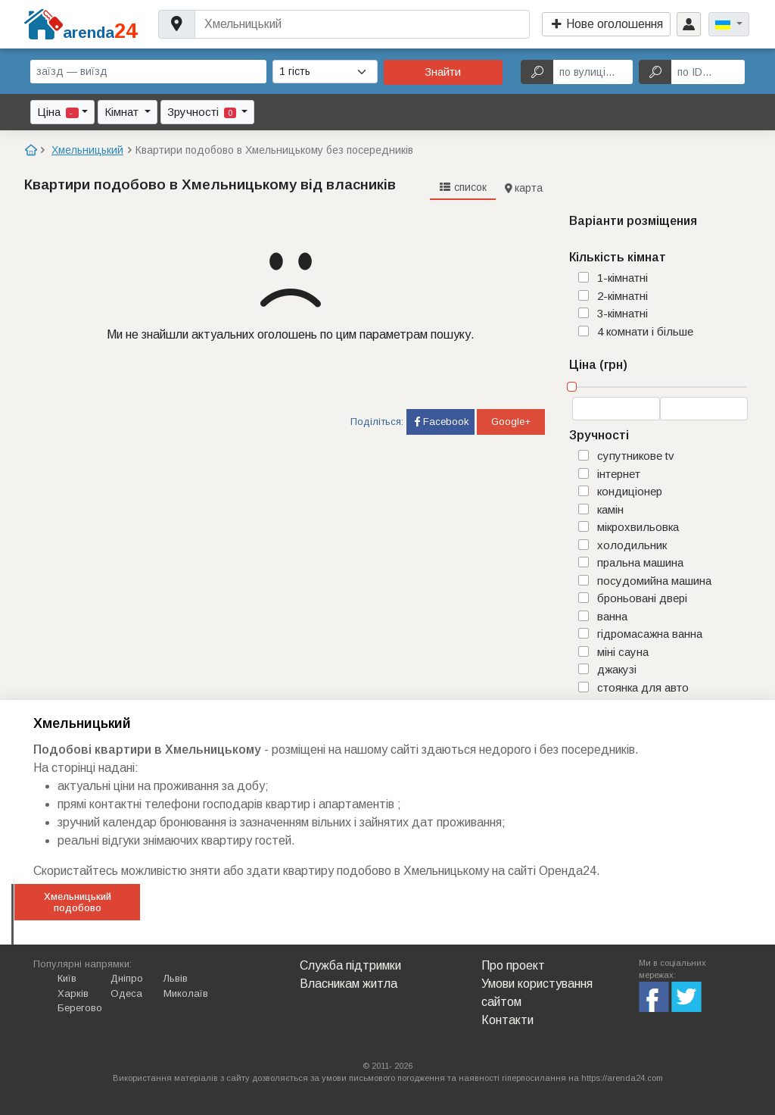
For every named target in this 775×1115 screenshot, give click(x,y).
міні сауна (623, 651)
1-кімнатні (622, 277)
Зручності (203, 111)
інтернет (618, 473)
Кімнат (123, 111)
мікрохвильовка (638, 526)
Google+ (511, 421)
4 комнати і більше (645, 331)
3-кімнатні (622, 313)
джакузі (616, 669)
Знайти (443, 71)
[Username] (362, 24)
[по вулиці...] (593, 72)
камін (610, 509)
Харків (73, 993)
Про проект (513, 965)
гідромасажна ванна (649, 633)
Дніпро (126, 978)
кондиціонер (629, 491)
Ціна (58, 111)
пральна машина (640, 562)
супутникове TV (635, 455)
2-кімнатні (622, 295)
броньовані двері (642, 598)
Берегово (80, 1007)
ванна (612, 616)
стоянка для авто (643, 687)
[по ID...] (708, 72)
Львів (175, 978)
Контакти (507, 1019)
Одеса (126, 993)
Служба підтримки (350, 965)
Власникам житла (348, 983)
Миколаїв (185, 993)
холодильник (632, 545)
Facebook (440, 421)
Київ (67, 978)
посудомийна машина (654, 580)
